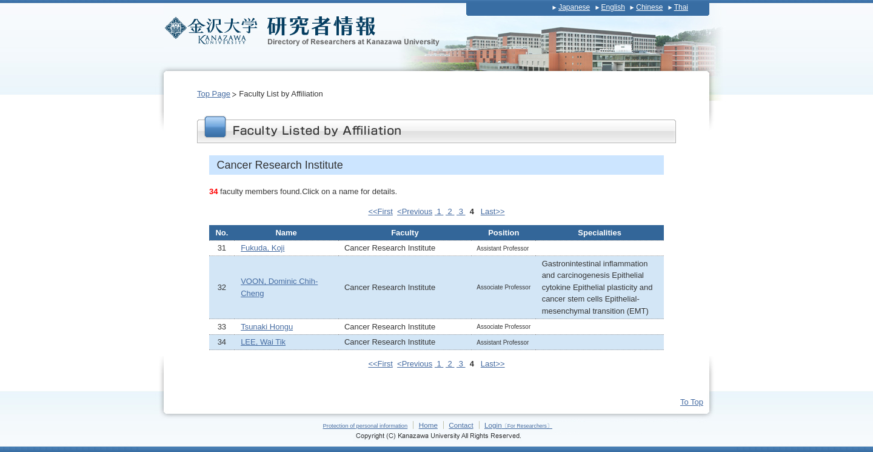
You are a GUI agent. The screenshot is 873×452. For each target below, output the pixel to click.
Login (518, 425)
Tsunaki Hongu (267, 326)
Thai (681, 7)
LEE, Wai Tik (263, 341)
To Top (691, 401)
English (613, 7)
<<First (380, 211)
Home (428, 425)
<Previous (414, 211)
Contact (461, 425)
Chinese (649, 7)
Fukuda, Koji (262, 247)
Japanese (574, 7)
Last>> (493, 211)
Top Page (213, 93)
